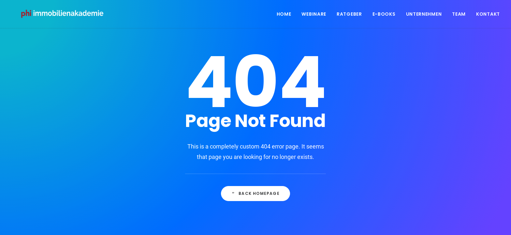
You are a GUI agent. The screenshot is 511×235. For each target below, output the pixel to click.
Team (459, 15)
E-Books (384, 15)
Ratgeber (349, 15)
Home (284, 15)
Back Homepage (255, 193)
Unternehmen (424, 15)
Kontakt (488, 15)
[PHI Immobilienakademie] (65, 15)
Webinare (313, 15)
